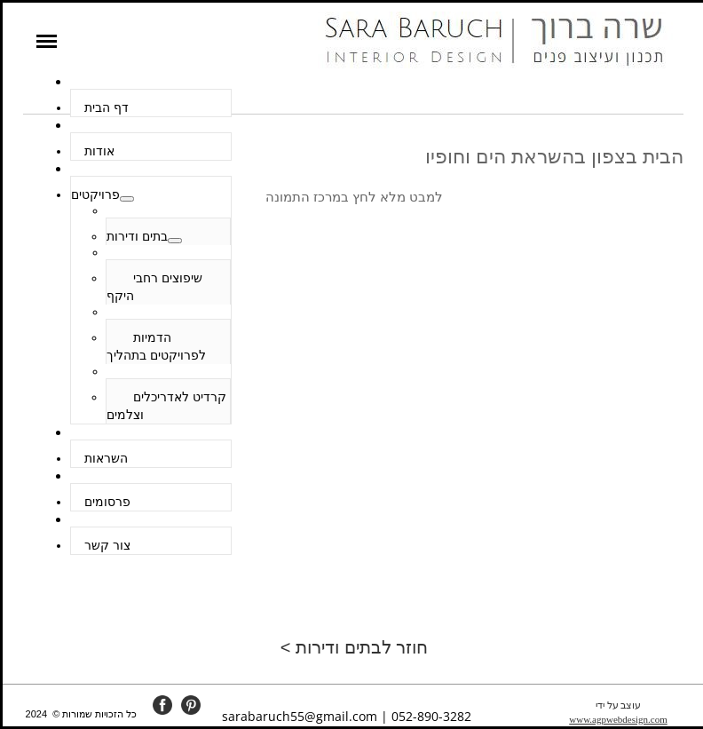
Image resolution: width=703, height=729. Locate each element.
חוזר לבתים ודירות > (354, 647)
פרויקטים (95, 194)
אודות (99, 151)
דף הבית (106, 107)
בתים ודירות (137, 236)
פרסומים (107, 502)
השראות (106, 458)
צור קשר (107, 545)
